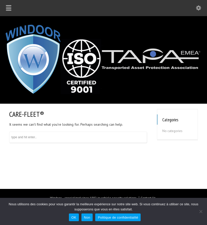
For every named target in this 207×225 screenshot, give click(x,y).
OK (73, 217)
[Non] (200, 211)
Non (87, 217)
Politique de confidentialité (118, 217)
